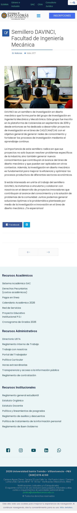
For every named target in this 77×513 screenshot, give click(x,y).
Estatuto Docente (12, 405)
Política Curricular (12, 359)
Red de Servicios (11, 308)
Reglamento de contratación (19, 375)
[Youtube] (33, 451)
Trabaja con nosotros (14, 349)
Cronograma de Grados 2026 (19, 322)
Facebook (12, 224)
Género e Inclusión (15, 4)
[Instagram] (21, 451)
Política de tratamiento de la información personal (31, 421)
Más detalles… (67, 507)
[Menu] (38, 15)
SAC (33, 4)
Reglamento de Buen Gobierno (20, 426)
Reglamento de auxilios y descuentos (23, 416)
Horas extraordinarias (14, 365)
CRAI (40, 4)
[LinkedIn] (46, 451)
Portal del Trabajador (14, 354)
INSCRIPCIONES (62, 15)
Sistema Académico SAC (16, 283)
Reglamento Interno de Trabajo (20, 344)
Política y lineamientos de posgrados (23, 411)
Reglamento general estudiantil (20, 395)
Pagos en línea (10, 297)
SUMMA (4, 4)
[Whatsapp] (59, 451)
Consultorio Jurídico (51, 4)
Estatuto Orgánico (12, 400)
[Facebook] (8, 451)
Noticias (18, 53)
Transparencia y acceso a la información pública (30, 370)
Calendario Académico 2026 (18, 302)
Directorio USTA (11, 339)
